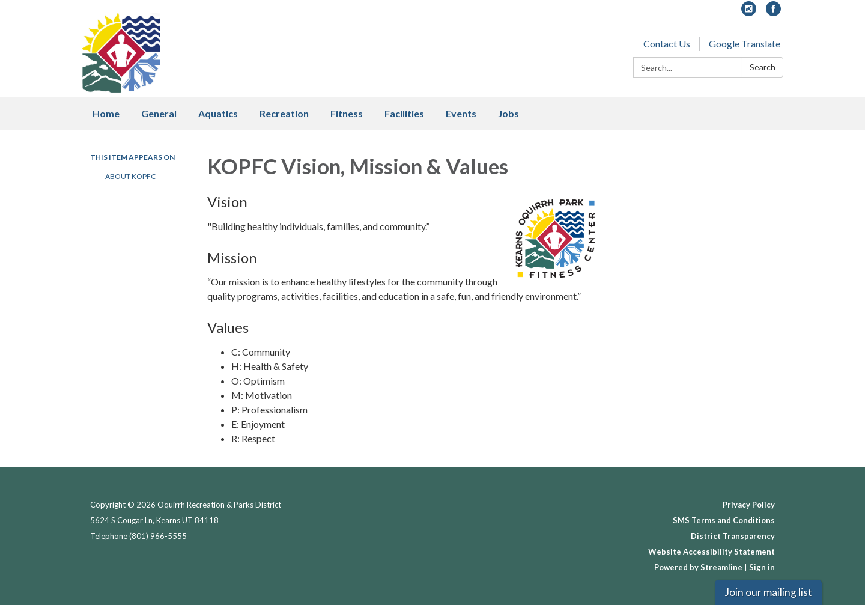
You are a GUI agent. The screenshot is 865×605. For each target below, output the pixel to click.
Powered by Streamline (698, 567)
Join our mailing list (768, 592)
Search (762, 67)
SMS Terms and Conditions (724, 520)
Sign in (762, 567)
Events (461, 113)
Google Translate (744, 43)
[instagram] (748, 12)
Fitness (346, 113)
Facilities (404, 113)
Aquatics (218, 113)
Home (106, 113)
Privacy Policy (749, 504)
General (159, 113)
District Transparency (733, 536)
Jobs (508, 113)
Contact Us (666, 43)
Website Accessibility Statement (711, 551)
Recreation (284, 113)
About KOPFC (130, 176)
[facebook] (773, 12)
